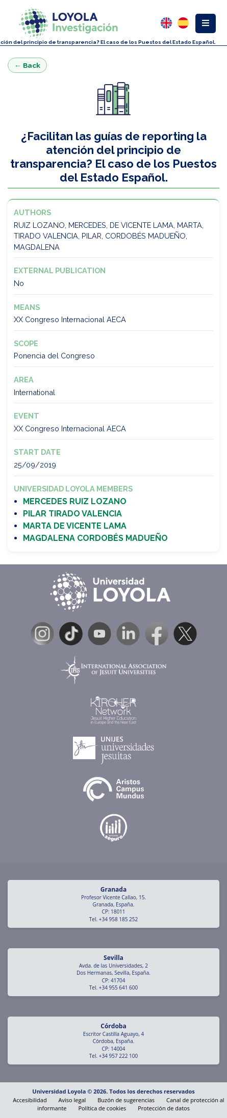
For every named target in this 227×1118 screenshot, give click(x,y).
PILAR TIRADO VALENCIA (72, 513)
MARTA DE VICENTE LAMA (75, 526)
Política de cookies (102, 1108)
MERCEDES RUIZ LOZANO (75, 501)
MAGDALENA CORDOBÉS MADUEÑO (95, 538)
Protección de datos (164, 1108)
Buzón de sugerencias (126, 1100)
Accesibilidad (29, 1100)
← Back (27, 65)
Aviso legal (72, 1100)
